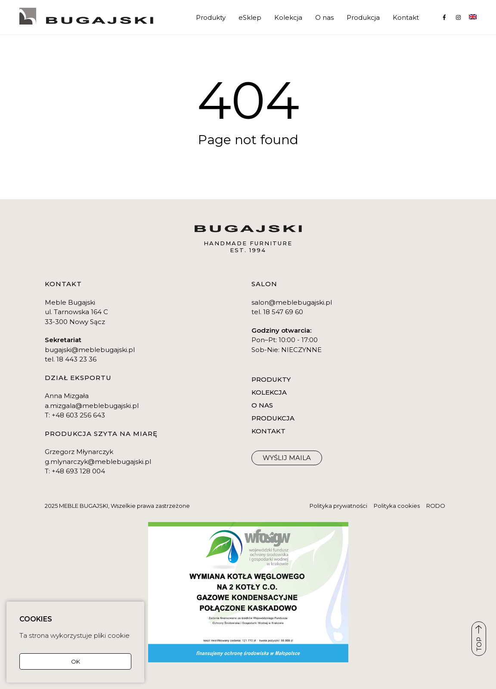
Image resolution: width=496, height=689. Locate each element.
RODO (435, 505)
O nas (324, 17)
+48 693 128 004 (78, 471)
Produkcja (363, 17)
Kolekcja (288, 17)
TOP (479, 638)
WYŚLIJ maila (287, 458)
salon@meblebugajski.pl (291, 302)
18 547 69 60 (283, 312)
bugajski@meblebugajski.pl (90, 350)
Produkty (211, 17)
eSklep (250, 17)
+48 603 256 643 (78, 415)
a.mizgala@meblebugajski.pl (92, 406)
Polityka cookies (397, 505)
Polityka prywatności (338, 505)
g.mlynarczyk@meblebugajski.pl (98, 461)
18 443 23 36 (76, 359)
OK (75, 661)
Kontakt (406, 17)
